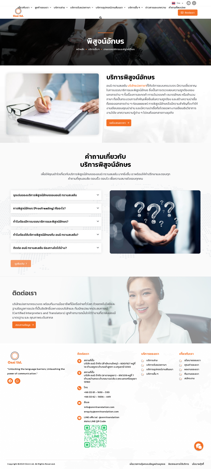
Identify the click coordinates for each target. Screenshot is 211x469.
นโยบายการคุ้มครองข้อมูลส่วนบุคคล (147, 464)
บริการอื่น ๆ (135, 7)
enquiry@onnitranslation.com (101, 411)
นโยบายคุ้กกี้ (198, 464)
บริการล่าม (61, 7)
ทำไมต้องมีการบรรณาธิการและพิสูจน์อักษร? (40, 221)
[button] (100, 18)
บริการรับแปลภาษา (81, 7)
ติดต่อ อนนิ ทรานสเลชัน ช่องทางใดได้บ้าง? (40, 248)
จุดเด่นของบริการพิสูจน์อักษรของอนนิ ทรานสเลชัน (45, 195)
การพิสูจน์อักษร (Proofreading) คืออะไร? (39, 208)
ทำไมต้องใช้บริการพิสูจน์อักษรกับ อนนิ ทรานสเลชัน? (45, 234)
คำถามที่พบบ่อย (177, 7)
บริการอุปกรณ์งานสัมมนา (110, 7)
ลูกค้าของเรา (43, 7)
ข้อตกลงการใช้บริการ (178, 464)
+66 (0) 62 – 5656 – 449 (97, 397)
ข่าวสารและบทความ (155, 7)
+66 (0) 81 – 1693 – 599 (96, 392)
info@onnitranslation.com (99, 407)
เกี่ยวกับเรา (25, 7)
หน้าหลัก (80, 49)
